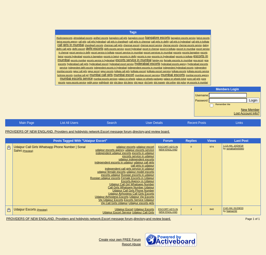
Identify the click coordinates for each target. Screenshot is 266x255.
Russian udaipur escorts (105, 178)
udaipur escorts (126, 146)
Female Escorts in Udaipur (137, 178)
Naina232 (232, 210)
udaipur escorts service (139, 149)
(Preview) (28, 150)
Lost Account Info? (247, 113)
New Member (250, 110)
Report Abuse (131, 244)
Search (112, 123)
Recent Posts (197, 123)
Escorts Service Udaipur (139, 199)
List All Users (69, 123)
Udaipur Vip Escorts (141, 196)
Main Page (26, 123)
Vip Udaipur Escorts (110, 199)
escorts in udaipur (143, 153)
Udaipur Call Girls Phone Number (133, 190)
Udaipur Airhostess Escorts (112, 196)
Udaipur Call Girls (143, 212)
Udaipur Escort (124, 209)
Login (253, 100)
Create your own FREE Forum (120, 239)
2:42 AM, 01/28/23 (233, 208)
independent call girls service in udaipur (129, 168)
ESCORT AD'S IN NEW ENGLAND (168, 148)
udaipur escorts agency (109, 149)
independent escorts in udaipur (114, 162)
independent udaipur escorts (113, 153)
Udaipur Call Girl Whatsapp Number (131, 184)
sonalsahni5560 (235, 148)
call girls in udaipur (142, 165)
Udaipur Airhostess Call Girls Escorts (131, 193)
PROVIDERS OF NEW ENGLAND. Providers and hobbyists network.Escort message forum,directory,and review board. (87, 131)
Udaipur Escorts (144, 209)
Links (239, 123)
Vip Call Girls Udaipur (114, 203)
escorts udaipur (110, 174)
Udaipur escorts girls (141, 203)
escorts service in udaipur (138, 156)
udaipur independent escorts (136, 159)
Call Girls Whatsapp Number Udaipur (131, 187)
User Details (154, 123)
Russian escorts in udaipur (137, 174)
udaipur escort (145, 146)
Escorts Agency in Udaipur (137, 181)
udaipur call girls (144, 162)
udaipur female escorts (111, 171)
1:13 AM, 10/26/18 (233, 145)
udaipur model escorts (140, 171)
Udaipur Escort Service (117, 212)
